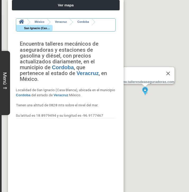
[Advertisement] (66, 149)
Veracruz (87, 67)
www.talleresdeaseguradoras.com (146, 82)
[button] (145, 91)
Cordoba (63, 61)
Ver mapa (66, 5)
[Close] (168, 73)
